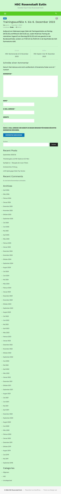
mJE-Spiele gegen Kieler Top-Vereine (14, 171)
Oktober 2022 (7, 353)
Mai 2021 (5, 406)
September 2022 (8, 357)
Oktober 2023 (7, 304)
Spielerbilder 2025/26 (9, 155)
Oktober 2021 (7, 385)
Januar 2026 (7, 202)
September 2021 (8, 389)
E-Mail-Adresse (9, 109)
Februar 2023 (7, 336)
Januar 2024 (7, 292)
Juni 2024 (6, 275)
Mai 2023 (6, 324)
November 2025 (8, 210)
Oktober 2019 (7, 446)
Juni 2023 (6, 320)
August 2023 (7, 312)
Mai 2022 (6, 365)
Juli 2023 (6, 316)
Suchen (5, 141)
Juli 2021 (6, 398)
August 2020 (7, 422)
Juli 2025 (6, 222)
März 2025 (6, 239)
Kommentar (7, 74)
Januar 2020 (7, 438)
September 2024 (8, 263)
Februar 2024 (7, 288)
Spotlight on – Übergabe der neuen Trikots (15, 163)
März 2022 (6, 373)
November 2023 (8, 300)
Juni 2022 (6, 361)
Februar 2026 (7, 198)
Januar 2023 (7, 341)
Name (5, 101)
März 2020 (6, 430)
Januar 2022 (7, 377)
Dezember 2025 (8, 206)
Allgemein (6, 472)
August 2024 (7, 267)
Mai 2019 (5, 459)
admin (7, 25)
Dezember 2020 (8, 414)
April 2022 (6, 369)
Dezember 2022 (8, 345)
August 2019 (7, 450)
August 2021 (7, 393)
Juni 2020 (6, 426)
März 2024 (6, 284)
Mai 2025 (6, 231)
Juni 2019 (6, 455)
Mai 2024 (6, 279)
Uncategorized (7, 480)
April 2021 (6, 410)
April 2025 (6, 235)
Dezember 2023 (8, 296)
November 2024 (8, 255)
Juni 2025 (6, 227)
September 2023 (8, 308)
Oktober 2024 (7, 259)
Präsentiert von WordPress (33, 490)
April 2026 (6, 190)
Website (6, 117)
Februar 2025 (7, 243)
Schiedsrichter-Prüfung (10, 167)
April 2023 (6, 328)
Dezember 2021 (7, 381)
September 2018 (8, 463)
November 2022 (8, 349)
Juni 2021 (6, 402)
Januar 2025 (7, 247)
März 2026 (6, 194)
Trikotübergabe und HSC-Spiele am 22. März (16, 159)
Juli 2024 (6, 271)
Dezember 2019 (7, 442)
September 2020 (8, 418)
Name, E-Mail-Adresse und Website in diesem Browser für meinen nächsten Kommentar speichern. (29, 129)
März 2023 (6, 332)
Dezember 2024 (8, 251)
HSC (5, 18)
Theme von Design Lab (50, 490)
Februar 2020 (7, 434)
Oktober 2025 (7, 214)
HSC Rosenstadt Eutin (30, 4)
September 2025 (8, 218)
